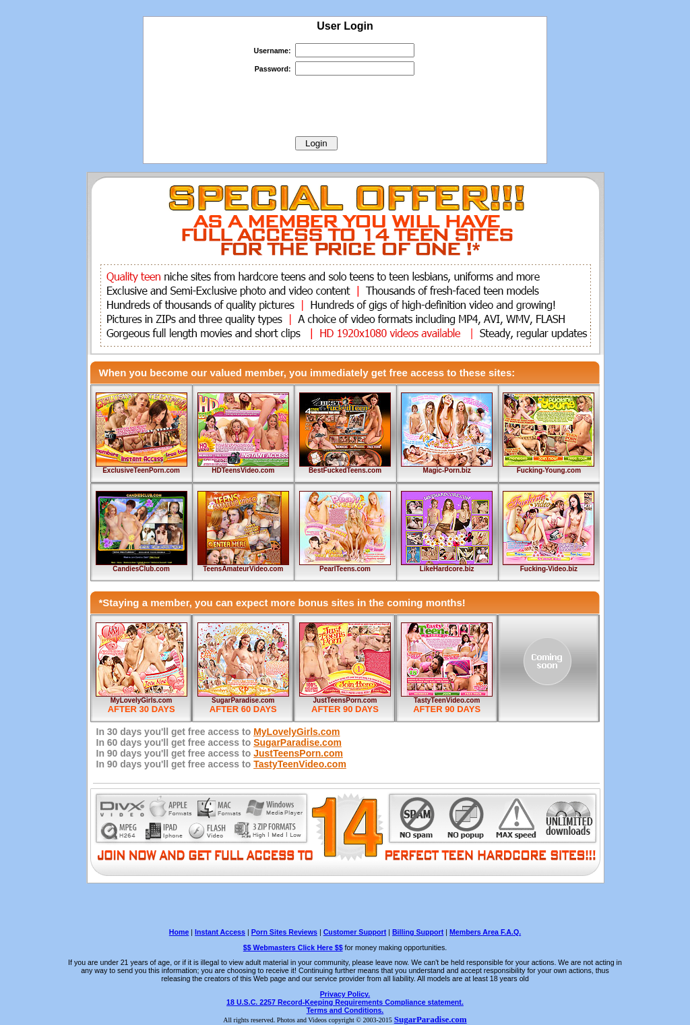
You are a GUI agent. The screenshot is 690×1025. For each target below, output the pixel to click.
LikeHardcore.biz (447, 569)
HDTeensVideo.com (243, 470)
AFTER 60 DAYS (243, 709)
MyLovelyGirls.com (141, 700)
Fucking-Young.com (549, 470)
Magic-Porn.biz (447, 470)
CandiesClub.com (141, 569)
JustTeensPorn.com (345, 700)
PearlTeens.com (345, 569)
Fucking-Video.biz (548, 569)
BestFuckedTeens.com (345, 470)
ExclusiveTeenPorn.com (141, 470)
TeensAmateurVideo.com (243, 569)
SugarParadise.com (243, 700)
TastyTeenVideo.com (447, 700)
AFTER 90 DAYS (345, 709)
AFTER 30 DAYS (141, 709)
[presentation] (345, 106)
